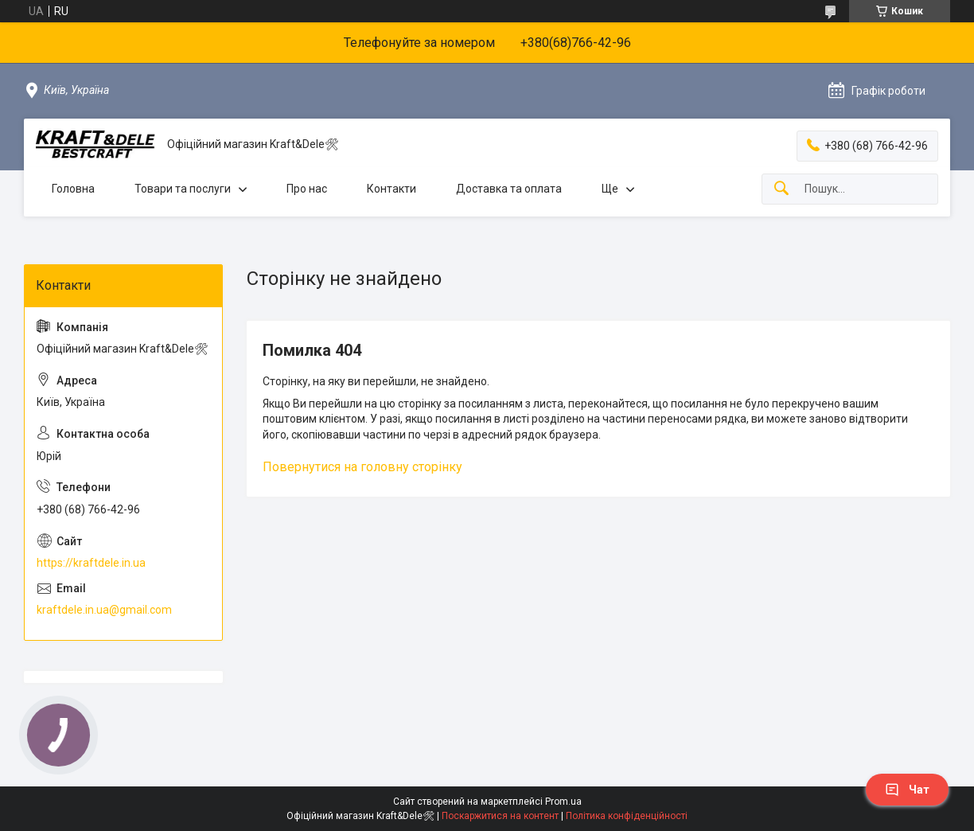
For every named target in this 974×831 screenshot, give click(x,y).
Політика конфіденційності (627, 815)
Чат (907, 789)
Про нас (306, 188)
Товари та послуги (182, 188)
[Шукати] (781, 189)
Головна (73, 188)
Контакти (391, 188)
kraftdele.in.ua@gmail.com (104, 609)
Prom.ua (563, 801)
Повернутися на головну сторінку (362, 466)
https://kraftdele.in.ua (91, 562)
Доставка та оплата (509, 188)
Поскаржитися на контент (500, 815)
